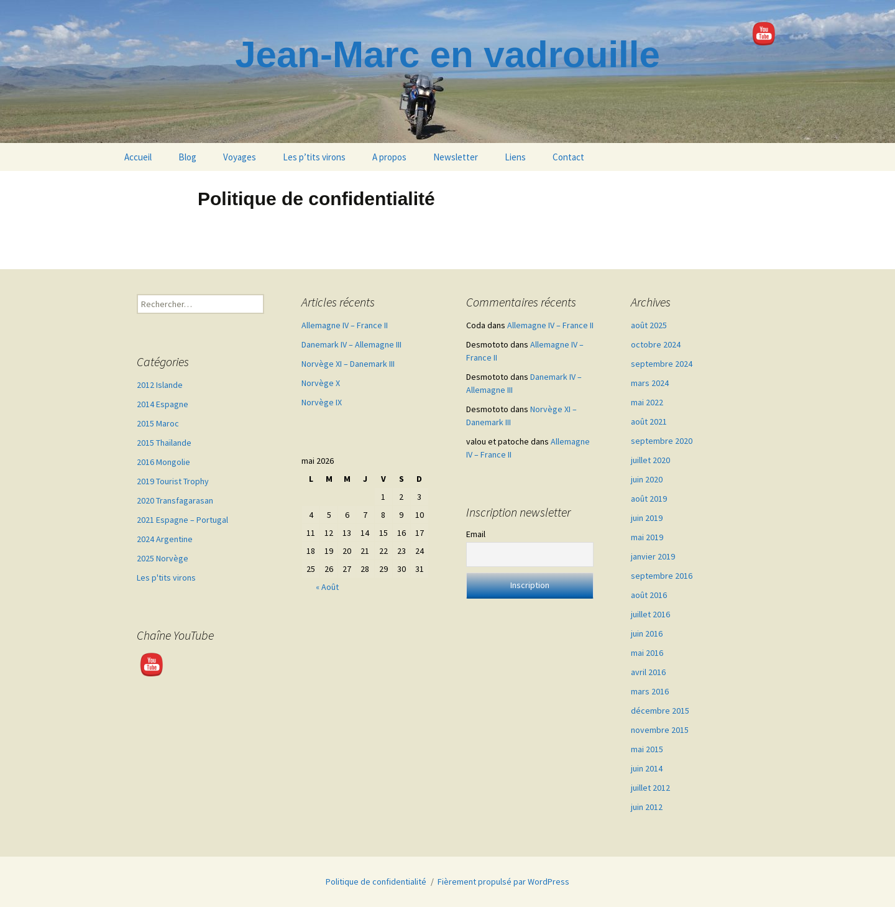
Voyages (239, 157)
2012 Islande (160, 384)
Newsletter (455, 157)
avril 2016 (648, 672)
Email (475, 534)
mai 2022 (647, 402)
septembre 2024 (661, 363)
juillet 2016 (650, 614)
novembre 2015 (660, 729)
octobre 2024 (656, 344)
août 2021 (649, 421)
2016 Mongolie (163, 461)
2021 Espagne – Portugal (182, 519)
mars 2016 (650, 691)
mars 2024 (650, 383)
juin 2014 (647, 768)
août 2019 (649, 498)
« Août (327, 586)
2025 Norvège (162, 558)
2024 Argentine (165, 539)
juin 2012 (647, 807)
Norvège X (320, 383)
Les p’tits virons (314, 157)
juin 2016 (647, 633)
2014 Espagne (162, 404)
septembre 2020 (661, 440)
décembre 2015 (660, 710)
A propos (389, 157)
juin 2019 (647, 517)
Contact (568, 157)
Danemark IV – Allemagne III (351, 344)
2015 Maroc (158, 423)
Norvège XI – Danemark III (348, 363)
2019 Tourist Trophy (173, 481)
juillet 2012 (650, 787)
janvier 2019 (653, 556)
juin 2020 (647, 479)
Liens (515, 157)
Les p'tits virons (166, 577)
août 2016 (649, 595)
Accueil (138, 157)
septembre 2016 (661, 575)
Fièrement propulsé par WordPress (503, 881)
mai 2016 (647, 652)
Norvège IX (321, 402)
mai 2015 (647, 749)
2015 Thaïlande (164, 442)
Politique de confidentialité (376, 881)
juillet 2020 (650, 460)
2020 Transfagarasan (175, 500)
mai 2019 (647, 537)
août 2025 (649, 325)
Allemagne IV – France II (344, 325)
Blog (187, 157)
